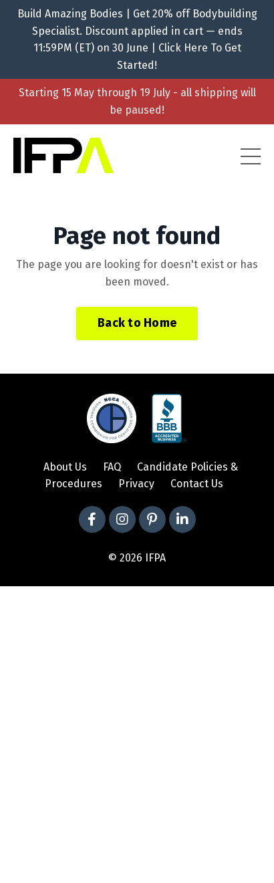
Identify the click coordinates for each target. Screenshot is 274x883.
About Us (65, 467)
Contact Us (196, 483)
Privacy (136, 483)
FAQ (112, 467)
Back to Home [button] (137, 323)
